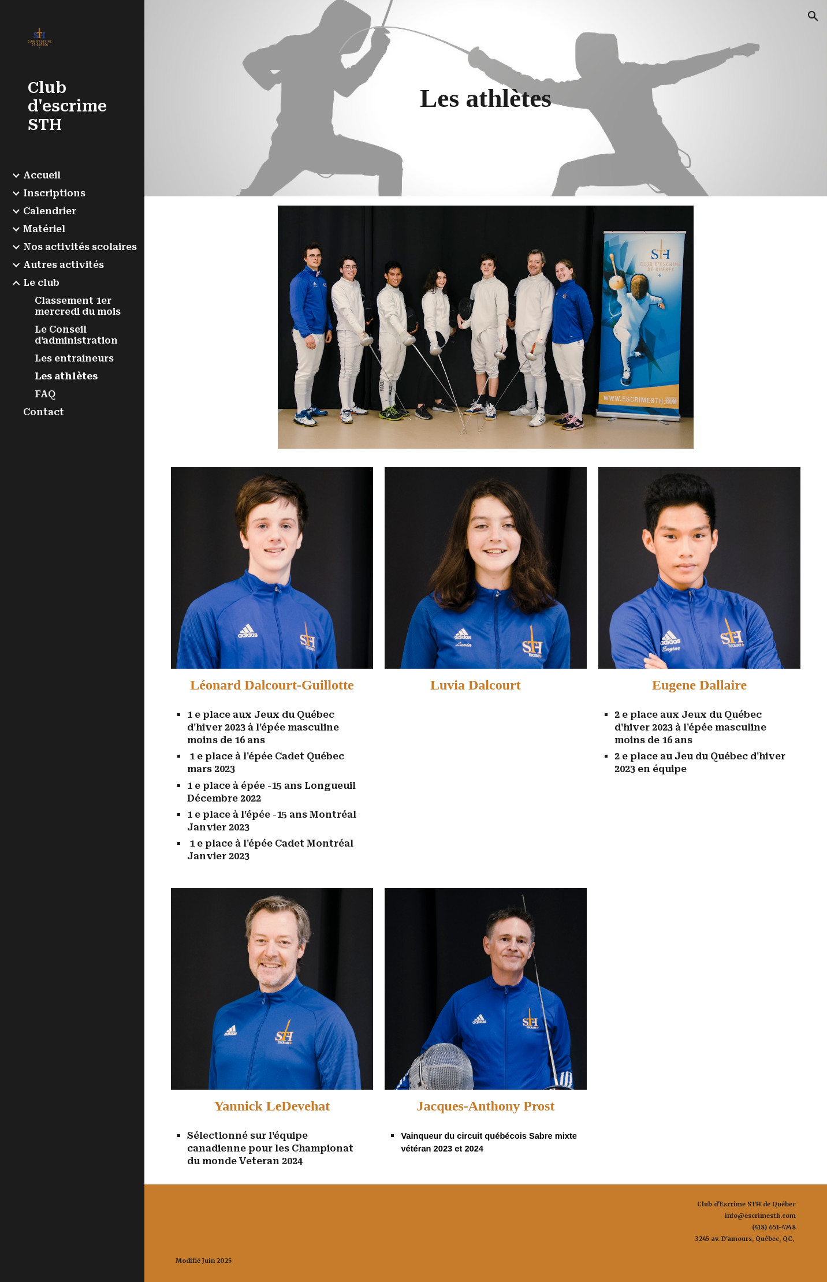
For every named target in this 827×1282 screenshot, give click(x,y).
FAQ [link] (45, 394)
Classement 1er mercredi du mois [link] (78, 306)
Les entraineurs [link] (74, 358)
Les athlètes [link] (66, 376)
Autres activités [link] (63, 264)
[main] (485, 98)
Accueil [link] (42, 175)
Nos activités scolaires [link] (80, 246)
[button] (813, 16)
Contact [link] (43, 412)
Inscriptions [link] (54, 193)
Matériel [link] (44, 228)
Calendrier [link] (49, 211)
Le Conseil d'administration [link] (76, 335)
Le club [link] (41, 282)
